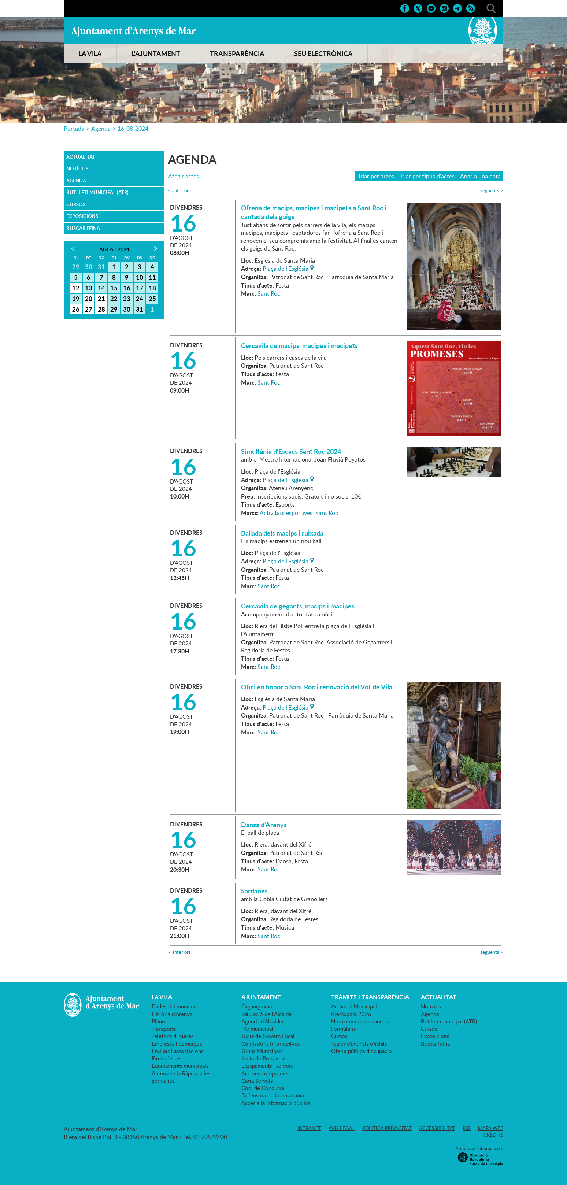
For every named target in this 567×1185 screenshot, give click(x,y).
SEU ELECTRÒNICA (323, 53)
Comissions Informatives (270, 1043)
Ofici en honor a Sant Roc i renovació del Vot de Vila (316, 687)
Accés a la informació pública (275, 1103)
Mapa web (490, 1128)
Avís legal (342, 1128)
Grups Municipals (261, 1051)
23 (126, 298)
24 (139, 298)
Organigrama (256, 1006)
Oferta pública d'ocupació (361, 1051)
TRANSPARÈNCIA (237, 53)
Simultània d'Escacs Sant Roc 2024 (291, 451)
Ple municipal (257, 1028)
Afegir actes (183, 176)
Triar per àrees (376, 176)
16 (126, 288)
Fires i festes (166, 1058)
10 (139, 277)
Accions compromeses (267, 1073)
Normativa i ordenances (359, 1021)
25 (152, 298)
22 (114, 298)
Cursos (75, 204)
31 (139, 309)
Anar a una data (480, 176)
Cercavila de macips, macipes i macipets (299, 345)
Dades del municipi (174, 1006)
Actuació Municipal (354, 1006)
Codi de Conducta (262, 1088)
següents (491, 191)
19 (75, 298)
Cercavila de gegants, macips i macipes (298, 606)
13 (88, 288)
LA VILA (90, 53)
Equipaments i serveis (267, 1065)
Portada (74, 129)
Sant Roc (268, 293)
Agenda (101, 129)
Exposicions (82, 216)
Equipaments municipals (180, 1065)
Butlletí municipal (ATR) (97, 192)
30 (126, 309)
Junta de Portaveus (263, 1058)
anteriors (179, 191)
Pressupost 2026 (351, 1014)
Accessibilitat (437, 1128)
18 (152, 288)
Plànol (159, 1021)
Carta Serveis (257, 1080)
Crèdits (493, 1135)
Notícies (77, 168)
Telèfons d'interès (172, 1036)
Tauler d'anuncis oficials (359, 1043)
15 (114, 288)
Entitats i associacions (177, 1051)
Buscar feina (83, 228)
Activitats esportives (286, 513)
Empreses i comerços (177, 1043)
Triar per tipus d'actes (427, 176)
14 (101, 288)
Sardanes (254, 891)
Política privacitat (387, 1128)
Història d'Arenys (172, 1014)
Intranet (309, 1128)
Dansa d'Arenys (264, 824)
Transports (164, 1028)
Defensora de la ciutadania (272, 1095)
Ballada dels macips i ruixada (282, 533)
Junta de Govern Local (267, 1036)
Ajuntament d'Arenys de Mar (133, 31)
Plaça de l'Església (285, 268)
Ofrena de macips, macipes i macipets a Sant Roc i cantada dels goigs (313, 212)
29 (114, 309)
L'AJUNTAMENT (155, 53)
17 (139, 288)
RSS (467, 1128)
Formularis (343, 1028)
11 (152, 277)
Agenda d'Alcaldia (262, 1021)
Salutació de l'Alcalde (266, 1014)
